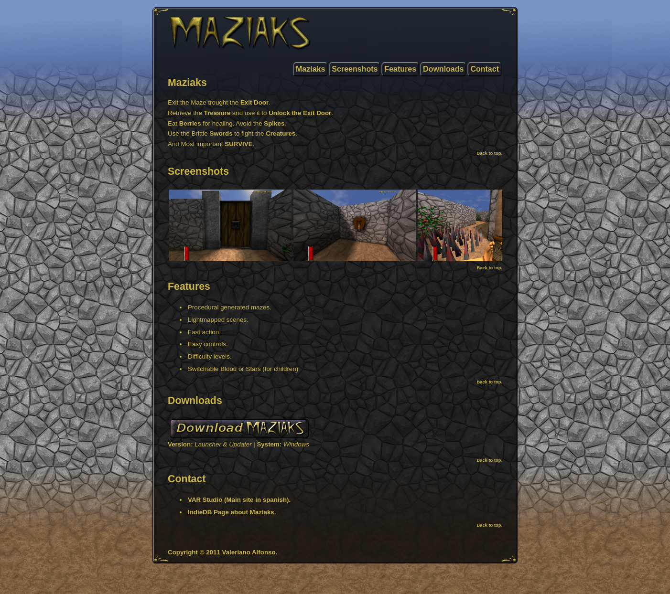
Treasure (217, 113)
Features (400, 69)
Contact (484, 69)
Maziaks (310, 69)
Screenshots (355, 69)
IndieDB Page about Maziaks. (232, 512)
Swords (220, 133)
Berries (190, 123)
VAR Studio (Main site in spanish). (239, 499)
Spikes (274, 123)
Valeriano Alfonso (249, 552)
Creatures (280, 133)
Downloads (443, 69)
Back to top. (489, 153)
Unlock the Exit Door (300, 113)
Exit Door (254, 102)
